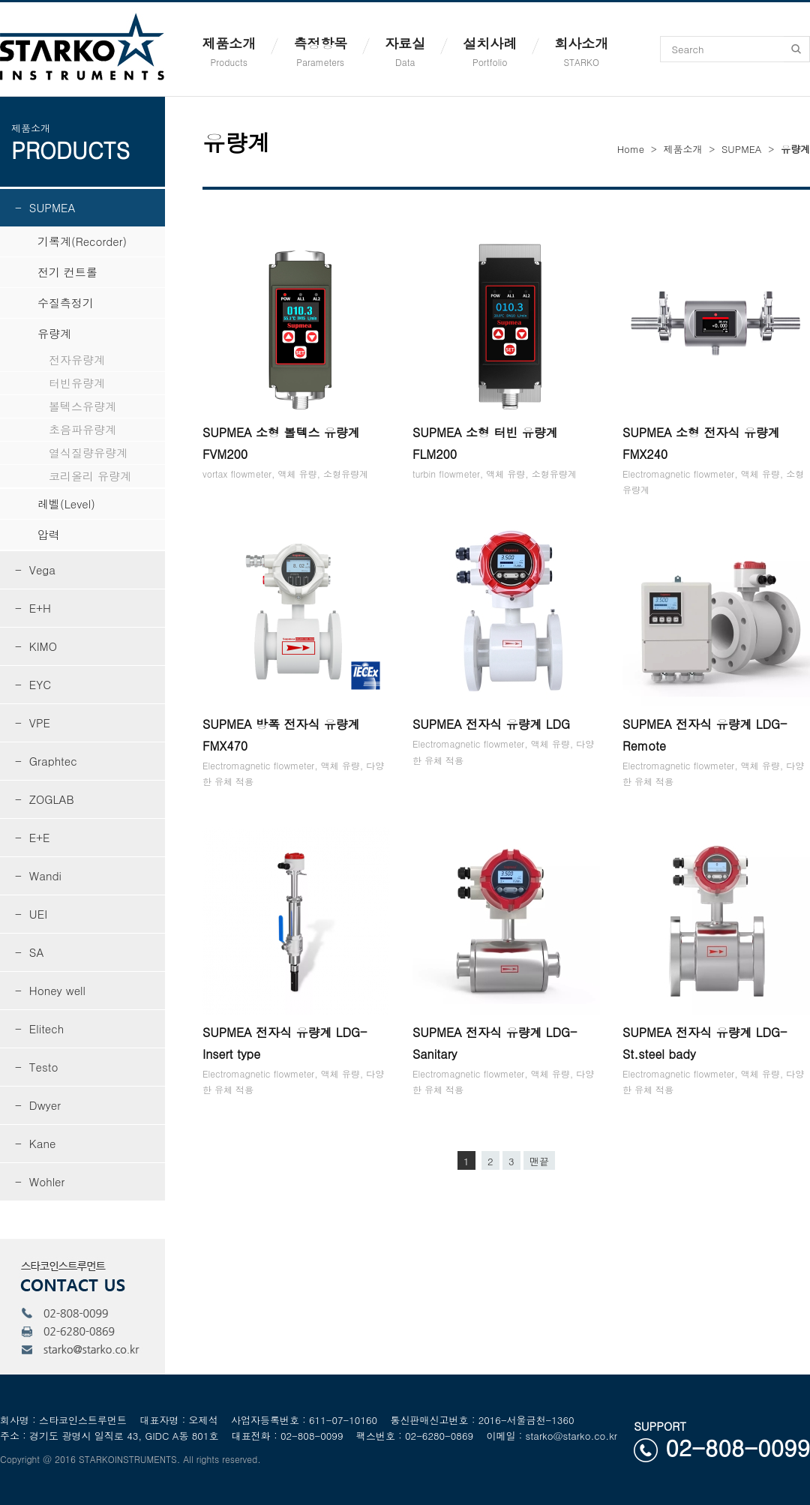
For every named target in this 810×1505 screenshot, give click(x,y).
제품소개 (229, 51)
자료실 (405, 51)
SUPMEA (741, 149)
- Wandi (38, 875)
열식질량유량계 (71, 452)
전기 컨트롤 (56, 272)
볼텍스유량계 (65, 406)
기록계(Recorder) (71, 241)
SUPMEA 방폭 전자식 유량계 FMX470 (281, 734)
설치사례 (490, 51)
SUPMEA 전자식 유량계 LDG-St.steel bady (704, 1043)
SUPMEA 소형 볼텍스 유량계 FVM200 (281, 443)
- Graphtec (46, 761)
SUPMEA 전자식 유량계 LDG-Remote (704, 734)
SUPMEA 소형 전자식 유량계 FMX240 (701, 443)
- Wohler (39, 1181)
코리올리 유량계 (73, 476)
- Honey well (50, 990)
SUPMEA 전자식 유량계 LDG (491, 724)
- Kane (35, 1143)
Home (630, 149)
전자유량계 (60, 359)
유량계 (43, 333)
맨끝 (539, 1161)
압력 (37, 534)
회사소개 (581, 51)
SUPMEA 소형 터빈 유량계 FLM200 (485, 443)
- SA (29, 952)
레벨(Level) (55, 503)
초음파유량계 (65, 429)
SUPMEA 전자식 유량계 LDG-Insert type (284, 1043)
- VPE (32, 722)
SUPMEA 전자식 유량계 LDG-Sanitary (494, 1043)
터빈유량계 (60, 383)
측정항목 (320, 51)
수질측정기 (54, 302)
